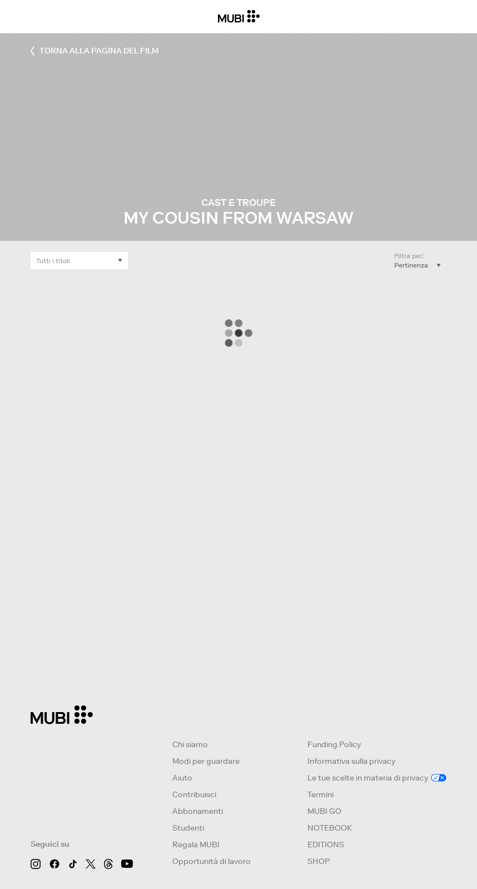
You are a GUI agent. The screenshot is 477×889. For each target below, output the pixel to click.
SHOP (318, 861)
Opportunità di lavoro (211, 861)
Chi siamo (190, 744)
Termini (320, 794)
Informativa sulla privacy (351, 761)
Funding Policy (334, 744)
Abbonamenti (197, 811)
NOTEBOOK (329, 828)
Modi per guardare (206, 761)
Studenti (188, 828)
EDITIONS (325, 844)
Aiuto (182, 778)
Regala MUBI (196, 844)
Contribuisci (194, 794)
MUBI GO (324, 811)
